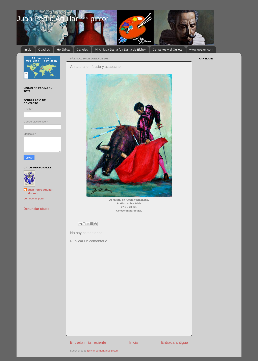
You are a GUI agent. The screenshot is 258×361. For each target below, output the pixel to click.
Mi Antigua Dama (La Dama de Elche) (120, 49)
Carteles (82, 49)
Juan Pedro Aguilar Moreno (40, 191)
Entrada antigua (174, 342)
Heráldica (63, 49)
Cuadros (44, 49)
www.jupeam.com (201, 49)
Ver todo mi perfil (34, 198)
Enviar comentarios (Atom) (103, 350)
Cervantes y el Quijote (167, 49)
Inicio (27, 49)
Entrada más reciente (88, 342)
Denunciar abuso (36, 209)
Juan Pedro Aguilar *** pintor (62, 19)
